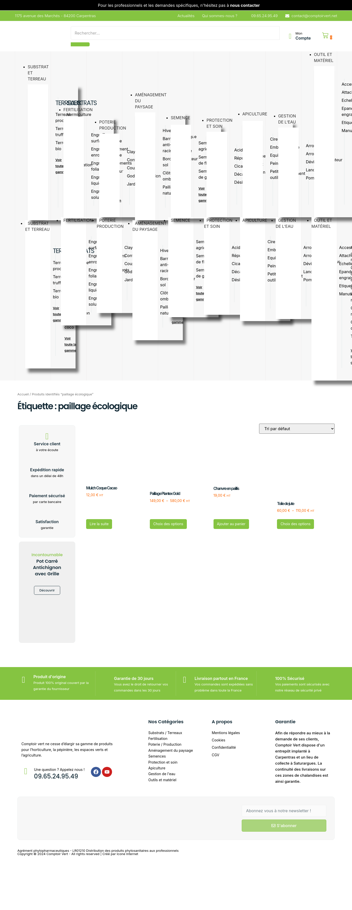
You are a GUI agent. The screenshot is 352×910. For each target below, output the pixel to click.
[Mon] (290, 36)
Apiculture (257, 220)
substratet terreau (40, 227)
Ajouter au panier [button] (231, 524)
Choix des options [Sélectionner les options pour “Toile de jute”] (295, 524)
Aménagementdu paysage (149, 227)
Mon (298, 33)
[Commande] (297, 429)
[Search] (175, 33)
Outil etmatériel (323, 224)
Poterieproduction (113, 224)
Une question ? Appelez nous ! (59, 769)
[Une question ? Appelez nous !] (25, 771)
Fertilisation (80, 220)
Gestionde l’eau (287, 224)
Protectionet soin (218, 224)
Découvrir (47, 590)
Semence (183, 220)
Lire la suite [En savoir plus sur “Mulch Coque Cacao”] (99, 524)
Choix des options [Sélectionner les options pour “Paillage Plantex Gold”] (168, 524)
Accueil (23, 394)
